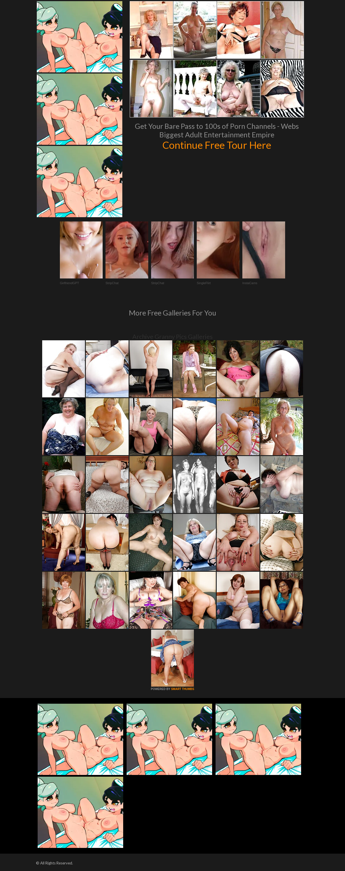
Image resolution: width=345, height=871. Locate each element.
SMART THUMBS (182, 689)
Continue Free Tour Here (216, 145)
